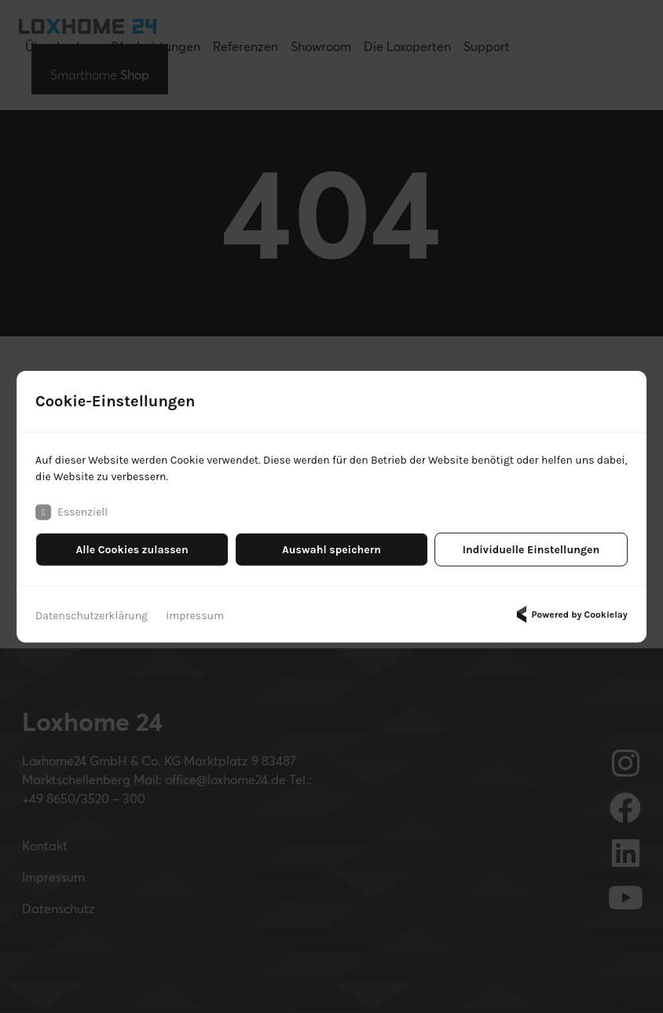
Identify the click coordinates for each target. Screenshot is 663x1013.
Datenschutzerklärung (91, 615)
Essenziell (71, 512)
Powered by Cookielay (569, 614)
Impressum (195, 615)
